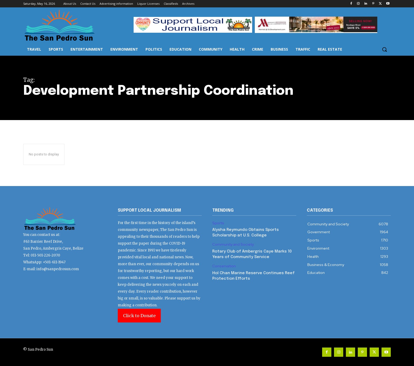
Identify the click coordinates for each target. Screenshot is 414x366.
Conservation (224, 266)
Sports (218, 223)
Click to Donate (139, 315)
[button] (384, 49)
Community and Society (233, 244)
